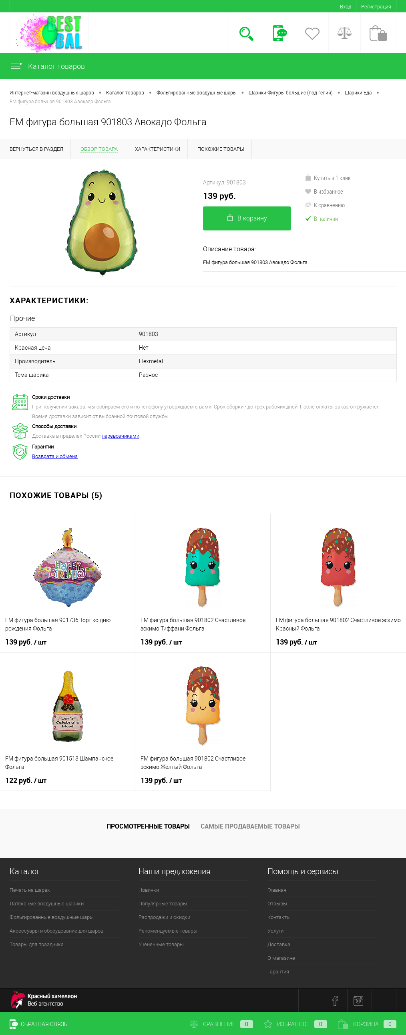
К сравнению (325, 205)
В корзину (247, 218)
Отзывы (277, 904)
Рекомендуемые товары (168, 931)
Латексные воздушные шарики (47, 904)
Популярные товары (163, 904)
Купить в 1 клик (328, 178)
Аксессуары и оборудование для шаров (56, 931)
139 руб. (219, 196)
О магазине (281, 958)
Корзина (367, 1024)
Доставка (278, 944)
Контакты (279, 917)
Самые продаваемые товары (250, 826)
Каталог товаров (47, 66)
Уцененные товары (161, 944)
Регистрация (376, 7)
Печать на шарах (30, 890)
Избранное (295, 1024)
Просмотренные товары (148, 826)
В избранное (324, 191)
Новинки (149, 890)
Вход (345, 7)
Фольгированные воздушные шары (52, 917)
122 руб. (25, 780)
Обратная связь (39, 1024)
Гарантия (278, 972)
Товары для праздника (37, 944)
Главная (276, 890)
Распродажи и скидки (164, 917)
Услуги (275, 931)
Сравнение (221, 1024)
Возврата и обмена (55, 456)
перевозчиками (120, 436)
